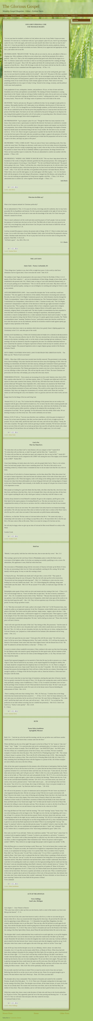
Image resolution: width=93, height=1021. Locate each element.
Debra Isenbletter (14, 886)
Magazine (14, 15)
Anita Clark (12, 435)
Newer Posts (8, 1013)
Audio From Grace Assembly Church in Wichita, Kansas (51, 15)
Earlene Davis (13, 251)
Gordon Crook (13, 539)
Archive (22, 15)
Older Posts (64, 1013)
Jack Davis (12, 189)
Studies (29, 15)
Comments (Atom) (15, 1018)
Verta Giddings (13, 1005)
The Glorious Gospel (21, 6)
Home (6, 15)
